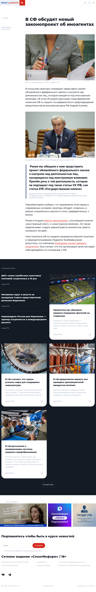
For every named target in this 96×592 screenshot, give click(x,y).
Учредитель (42, 562)
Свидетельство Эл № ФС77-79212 (15, 562)
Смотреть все (48, 484)
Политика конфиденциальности (72, 562)
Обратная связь (43, 565)
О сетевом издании (9, 565)
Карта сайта (48, 586)
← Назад (4, 18)
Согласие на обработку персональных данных (22, 551)
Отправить (39, 545)
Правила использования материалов (74, 565)
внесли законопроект (56, 220)
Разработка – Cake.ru (86, 586)
